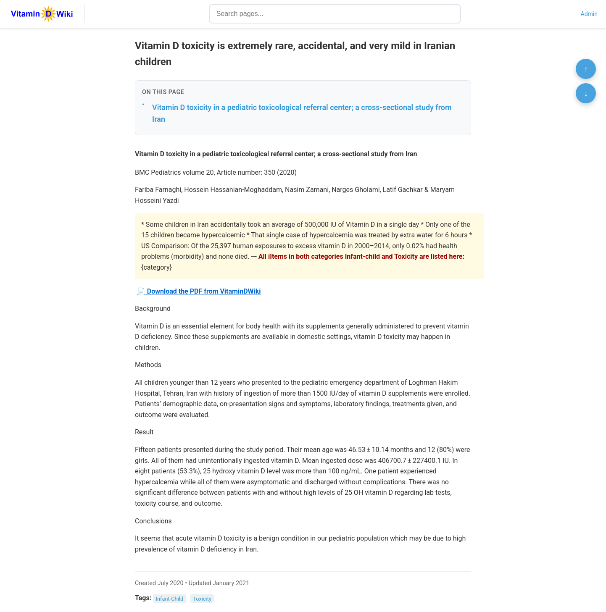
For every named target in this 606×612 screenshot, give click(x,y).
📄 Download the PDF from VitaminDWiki (199, 291)
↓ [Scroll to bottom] (586, 93)
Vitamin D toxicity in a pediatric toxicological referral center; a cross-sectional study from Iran (302, 113)
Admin (589, 14)
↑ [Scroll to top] (586, 69)
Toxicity (202, 598)
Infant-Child (170, 598)
